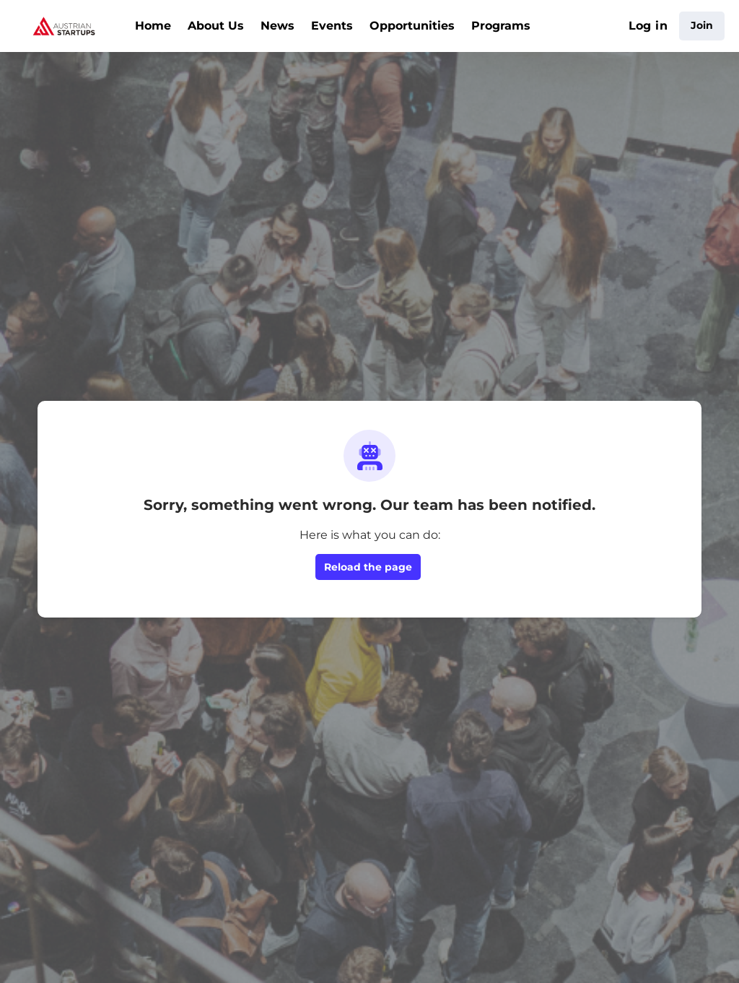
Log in (648, 26)
